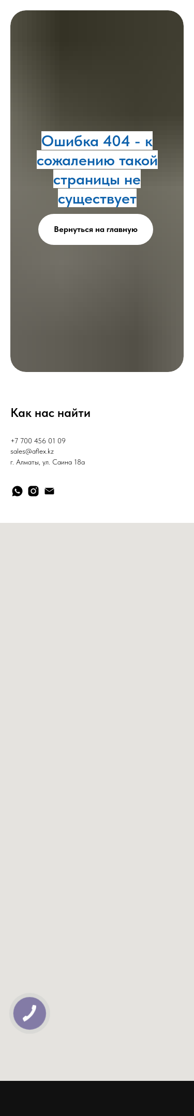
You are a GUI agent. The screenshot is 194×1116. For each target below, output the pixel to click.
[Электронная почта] (49, 491)
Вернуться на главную (96, 229)
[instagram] (33, 491)
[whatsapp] (17, 491)
